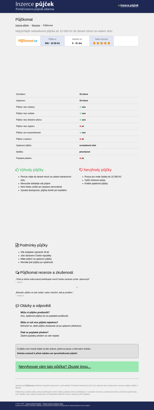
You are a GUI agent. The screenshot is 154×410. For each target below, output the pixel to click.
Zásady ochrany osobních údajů (53, 403)
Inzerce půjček (22, 25)
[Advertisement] (77, 67)
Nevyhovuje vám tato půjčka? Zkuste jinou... (55, 367)
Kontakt (38, 403)
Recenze (36, 25)
